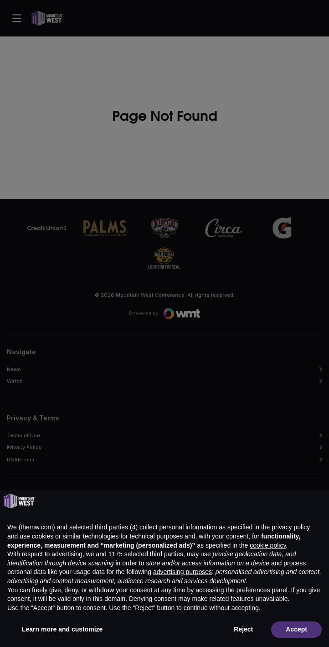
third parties (166, 554)
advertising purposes (182, 571)
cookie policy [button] (268, 545)
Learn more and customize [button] (62, 629)
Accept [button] (296, 629)
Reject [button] (243, 629)
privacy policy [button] (291, 527)
